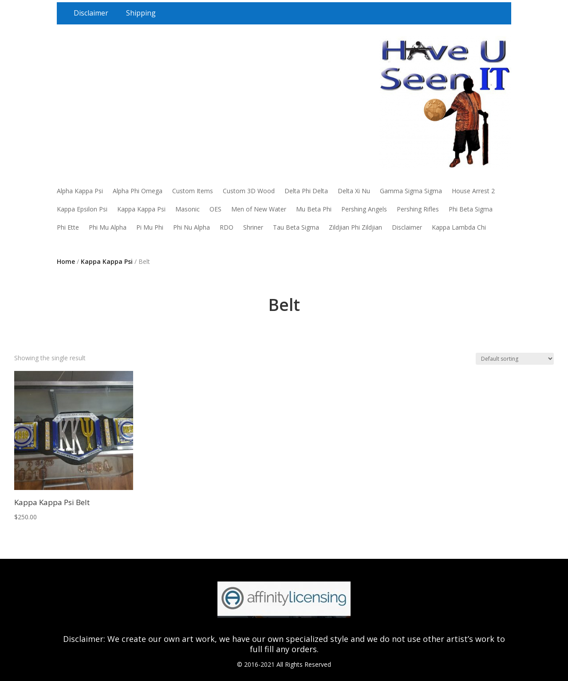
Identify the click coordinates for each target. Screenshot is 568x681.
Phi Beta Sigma (471, 209)
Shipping (141, 13)
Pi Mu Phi (149, 227)
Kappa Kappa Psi (141, 209)
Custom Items (192, 191)
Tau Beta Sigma (296, 227)
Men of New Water (258, 209)
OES (215, 209)
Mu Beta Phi (313, 209)
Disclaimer (91, 13)
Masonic (187, 209)
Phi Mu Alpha (107, 227)
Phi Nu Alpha (191, 227)
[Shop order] (515, 359)
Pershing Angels (364, 209)
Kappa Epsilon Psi (82, 209)
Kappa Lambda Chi (459, 227)
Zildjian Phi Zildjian (355, 227)
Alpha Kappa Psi (80, 191)
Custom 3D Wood (249, 191)
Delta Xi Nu (354, 191)
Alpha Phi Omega (137, 191)
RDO (226, 227)
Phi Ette (68, 227)
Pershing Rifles (418, 209)
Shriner (253, 227)
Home (66, 261)
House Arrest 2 (473, 191)
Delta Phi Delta (306, 191)
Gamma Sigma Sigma (411, 191)
